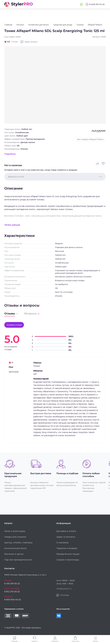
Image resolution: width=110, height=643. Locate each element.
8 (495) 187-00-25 (97, 4)
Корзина (75, 641)
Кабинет (55, 641)
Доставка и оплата (66, 531)
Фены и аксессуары (14, 531)
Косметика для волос (15, 548)
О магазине (62, 542)
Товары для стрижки (15, 537)
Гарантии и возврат (66, 548)
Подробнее (10, 154)
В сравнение (97, 163)
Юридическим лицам (67, 554)
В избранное (103, 163)
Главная (14, 641)
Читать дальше (12, 225)
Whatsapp (81, 4)
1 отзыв (14, 42)
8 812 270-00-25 (12, 591)
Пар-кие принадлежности (18, 559)
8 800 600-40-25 (12, 599)
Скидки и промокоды (67, 559)
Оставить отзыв (14, 325)
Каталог (35, 641)
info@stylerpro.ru (63, 589)
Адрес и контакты (65, 537)
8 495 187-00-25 (12, 583)
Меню (95, 641)
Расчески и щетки (13, 554)
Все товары (90, 139)
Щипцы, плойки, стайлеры (18, 542)
